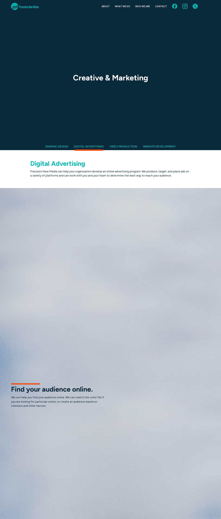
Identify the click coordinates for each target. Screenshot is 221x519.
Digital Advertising (89, 146)
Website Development (159, 146)
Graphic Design (56, 146)
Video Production (123, 146)
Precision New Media (25, 6)
